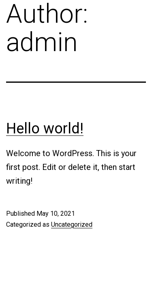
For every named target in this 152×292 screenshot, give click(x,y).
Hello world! (44, 128)
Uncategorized (71, 224)
